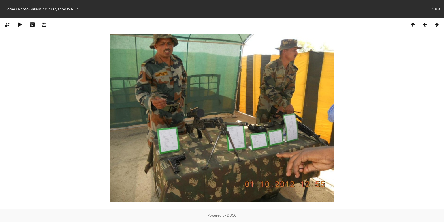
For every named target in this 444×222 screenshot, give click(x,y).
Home (10, 9)
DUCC (231, 215)
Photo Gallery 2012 (34, 9)
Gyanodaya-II (64, 9)
